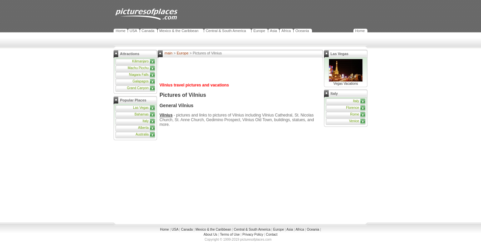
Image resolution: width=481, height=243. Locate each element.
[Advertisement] (137, 182)
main (168, 53)
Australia (142, 134)
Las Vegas (141, 107)
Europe (259, 31)
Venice (354, 121)
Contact (271, 234)
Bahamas (142, 114)
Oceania (302, 31)
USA (133, 31)
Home (120, 31)
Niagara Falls (139, 74)
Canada (148, 31)
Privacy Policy (253, 234)
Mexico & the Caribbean (178, 31)
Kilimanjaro (140, 61)
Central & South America (226, 31)
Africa (286, 31)
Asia (273, 31)
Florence (352, 107)
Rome (354, 114)
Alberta (143, 128)
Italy (146, 121)
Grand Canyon (138, 88)
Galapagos (141, 81)
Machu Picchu (138, 68)
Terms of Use (230, 234)
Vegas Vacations (346, 82)
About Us (210, 234)
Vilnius (165, 115)
